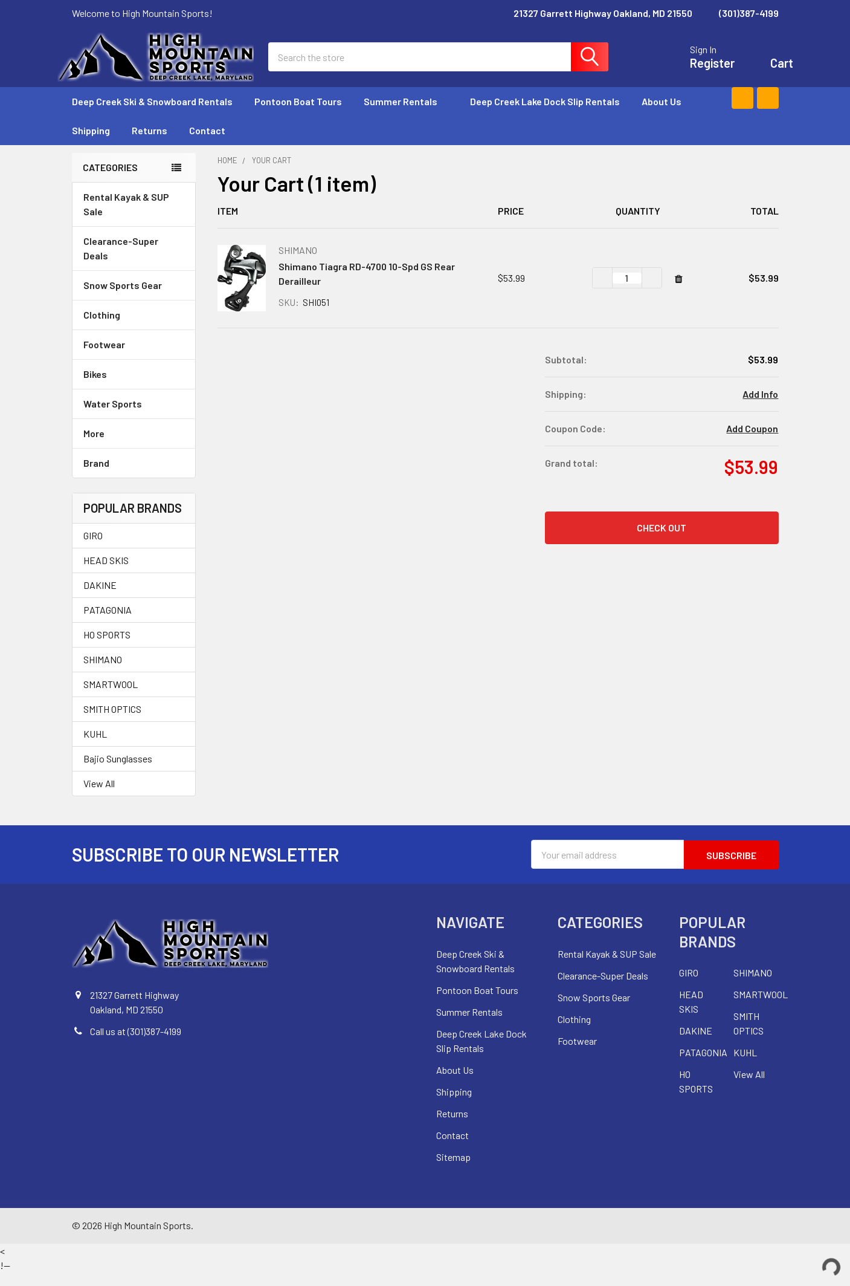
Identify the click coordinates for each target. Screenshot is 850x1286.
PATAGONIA (107, 624)
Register (697, 70)
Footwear (133, 359)
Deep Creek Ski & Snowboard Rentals (152, 116)
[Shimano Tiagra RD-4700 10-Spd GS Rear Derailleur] (627, 292)
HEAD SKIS (106, 574)
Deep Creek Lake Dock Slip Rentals (545, 116)
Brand (133, 477)
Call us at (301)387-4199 (135, 1045)
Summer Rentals (406, 116)
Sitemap (453, 1170)
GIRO (93, 550)
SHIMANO (102, 674)
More (133, 447)
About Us (661, 116)
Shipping (91, 145)
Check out (661, 542)
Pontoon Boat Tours (298, 116)
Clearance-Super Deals (120, 263)
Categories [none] (110, 181)
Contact (207, 145)
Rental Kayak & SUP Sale (126, 219)
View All (99, 798)
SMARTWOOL (110, 698)
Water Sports (133, 418)
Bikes (133, 388)
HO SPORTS (106, 649)
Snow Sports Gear (133, 299)
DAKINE (100, 599)
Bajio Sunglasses (117, 773)
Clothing (133, 329)
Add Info (760, 408)
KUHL (95, 748)
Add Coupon (752, 443)
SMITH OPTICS (112, 723)
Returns (149, 145)
